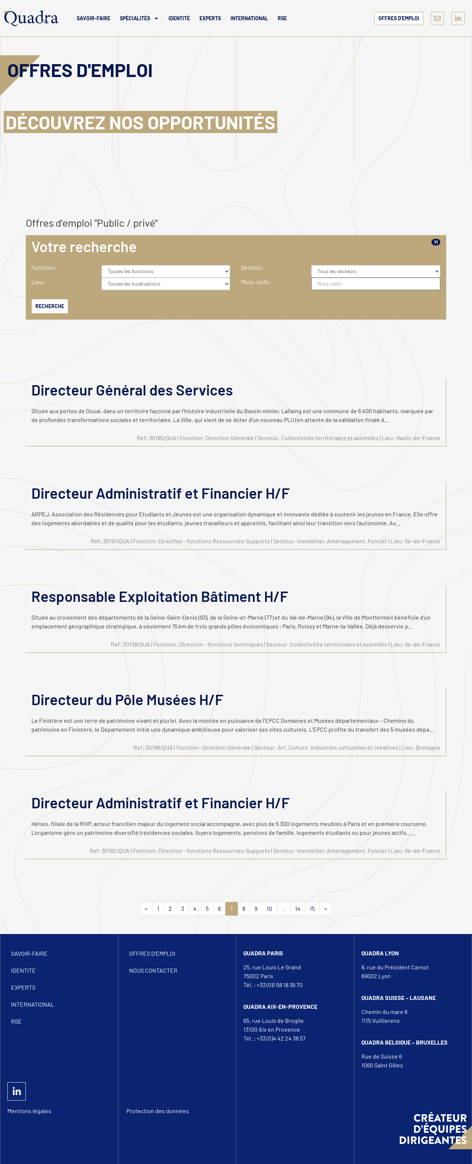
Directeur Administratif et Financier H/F (160, 493)
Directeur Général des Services (132, 389)
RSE (282, 18)
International (249, 18)
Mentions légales (29, 1110)
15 (312, 908)
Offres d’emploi (152, 953)
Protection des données (157, 1110)
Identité (179, 18)
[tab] (236, 246)
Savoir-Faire (93, 18)
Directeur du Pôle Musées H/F (127, 699)
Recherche (49, 306)
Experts (210, 18)
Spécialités (139, 18)
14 (298, 908)
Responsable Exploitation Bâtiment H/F (159, 596)
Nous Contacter (153, 970)
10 (269, 908)
